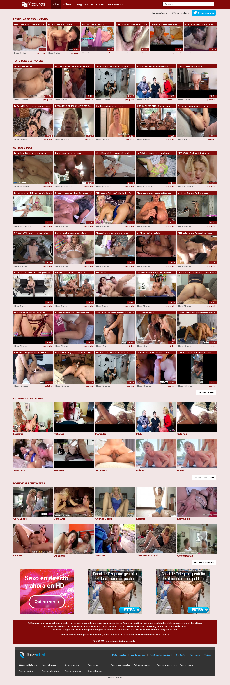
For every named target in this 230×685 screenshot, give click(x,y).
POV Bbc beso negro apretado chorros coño (115, 312)
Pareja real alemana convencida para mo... (155, 66)
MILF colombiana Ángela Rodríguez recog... (195, 233)
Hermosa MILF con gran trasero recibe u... (196, 312)
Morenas (59, 470)
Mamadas (100, 434)
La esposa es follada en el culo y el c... (131, 24)
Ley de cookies (138, 654)
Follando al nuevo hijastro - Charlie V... (155, 272)
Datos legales (119, 654)
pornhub (177, 52)
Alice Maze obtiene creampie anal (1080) (112, 153)
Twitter (207, 654)
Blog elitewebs (95, 671)
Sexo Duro (19, 470)
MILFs (139, 434)
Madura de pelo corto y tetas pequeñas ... (199, 24)
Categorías (81, 4)
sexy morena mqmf (23, 66)
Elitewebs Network (28, 665)
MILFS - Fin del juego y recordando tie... (93, 24)
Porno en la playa (50, 671)
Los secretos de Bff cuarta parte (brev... (33, 192)
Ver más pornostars (204, 562)
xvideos (109, 52)
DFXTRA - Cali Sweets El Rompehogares (148, 233)
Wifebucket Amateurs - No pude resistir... (29, 312)
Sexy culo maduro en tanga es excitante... (193, 106)
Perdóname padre (146, 312)
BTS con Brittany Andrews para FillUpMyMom (193, 193)
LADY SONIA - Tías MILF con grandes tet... (32, 272)
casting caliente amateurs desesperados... (60, 24)
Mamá (180, 470)
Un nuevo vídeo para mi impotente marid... (194, 352)
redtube (41, 52)
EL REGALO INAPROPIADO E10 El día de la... (197, 272)
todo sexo (101, 272)
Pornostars (97, 4)
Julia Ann (59, 519)
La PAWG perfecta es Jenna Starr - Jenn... (153, 153)
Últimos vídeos (180, 13)
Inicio (56, 4)
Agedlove (59, 556)
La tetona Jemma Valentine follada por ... (164, 24)
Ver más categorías (204, 477)
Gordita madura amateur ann (110, 106)
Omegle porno (72, 665)
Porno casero (186, 665)
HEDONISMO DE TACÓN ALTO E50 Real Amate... (73, 106)
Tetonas (59, 434)
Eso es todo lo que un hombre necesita (69, 153)
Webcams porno (142, 665)
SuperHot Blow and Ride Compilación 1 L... (73, 193)
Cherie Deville (185, 556)
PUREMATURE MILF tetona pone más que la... (29, 24)
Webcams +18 (115, 4)
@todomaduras (205, 13)
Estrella (140, 519)
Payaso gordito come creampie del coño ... (72, 312)
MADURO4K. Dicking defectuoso (193, 153)
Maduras (18, 434)
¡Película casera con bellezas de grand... (153, 352)
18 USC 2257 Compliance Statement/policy (115, 641)
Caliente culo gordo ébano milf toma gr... (31, 352)
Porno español (26, 671)
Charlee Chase (103, 519)
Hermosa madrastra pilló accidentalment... (190, 66)
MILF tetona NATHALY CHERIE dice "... (113, 192)
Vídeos (67, 4)
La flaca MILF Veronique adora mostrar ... (32, 106)
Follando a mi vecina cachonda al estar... (112, 66)
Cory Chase (20, 519)
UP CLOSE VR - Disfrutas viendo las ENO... (31, 233)
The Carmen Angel (147, 555)
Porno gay (93, 665)
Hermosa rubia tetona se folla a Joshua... (70, 233)
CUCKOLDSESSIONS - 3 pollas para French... (154, 106)
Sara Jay (100, 555)
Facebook (195, 654)
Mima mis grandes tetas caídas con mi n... (155, 193)
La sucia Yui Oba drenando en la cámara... (30, 153)
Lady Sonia (183, 519)
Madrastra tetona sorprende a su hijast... (112, 233)
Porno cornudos (73, 671)
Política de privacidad (161, 654)
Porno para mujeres (167, 665)
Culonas (182, 434)
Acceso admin (115, 677)
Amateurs (101, 470)
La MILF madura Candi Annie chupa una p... (72, 66)
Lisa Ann (18, 555)
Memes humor (49, 665)
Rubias (140, 470)
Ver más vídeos (206, 392)
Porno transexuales (120, 665)
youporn (75, 52)
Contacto (181, 654)
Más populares (159, 13)
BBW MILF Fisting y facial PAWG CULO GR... (73, 352)
